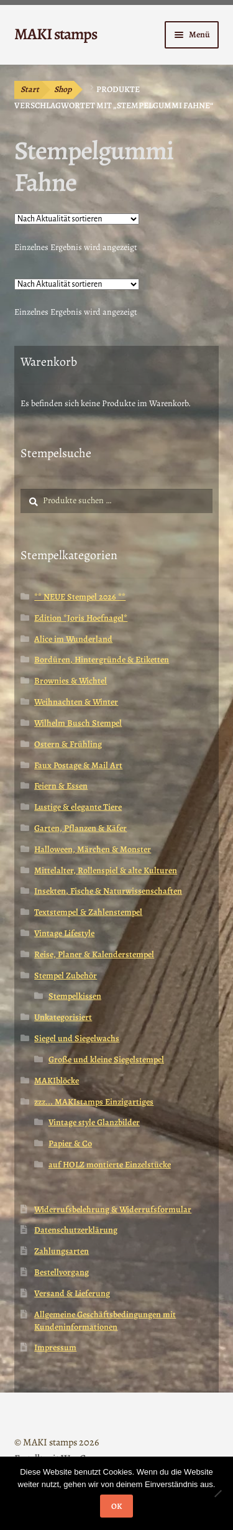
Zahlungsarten (61, 1251)
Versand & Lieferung (72, 1293)
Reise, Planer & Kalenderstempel (94, 954)
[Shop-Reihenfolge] (76, 219)
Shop (62, 89)
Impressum (55, 1347)
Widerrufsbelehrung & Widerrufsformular (112, 1209)
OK (116, 1506)
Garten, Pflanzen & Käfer (80, 828)
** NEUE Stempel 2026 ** (80, 597)
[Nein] (217, 1493)
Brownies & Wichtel (70, 681)
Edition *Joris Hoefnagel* (80, 618)
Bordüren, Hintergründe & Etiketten (101, 659)
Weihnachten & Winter (76, 702)
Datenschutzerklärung (75, 1230)
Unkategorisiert (63, 1017)
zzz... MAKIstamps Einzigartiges (93, 1102)
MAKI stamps (55, 34)
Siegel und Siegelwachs (76, 1038)
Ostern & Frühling (68, 744)
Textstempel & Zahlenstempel (88, 912)
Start (30, 89)
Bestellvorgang (61, 1272)
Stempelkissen (74, 996)
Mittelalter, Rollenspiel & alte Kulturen (105, 870)
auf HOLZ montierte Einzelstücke (109, 1165)
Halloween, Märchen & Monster (92, 849)
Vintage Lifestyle (64, 933)
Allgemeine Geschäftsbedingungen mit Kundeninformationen (105, 1321)
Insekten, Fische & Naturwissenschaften (108, 891)
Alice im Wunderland (73, 639)
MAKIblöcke (56, 1081)
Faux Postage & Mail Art (78, 765)
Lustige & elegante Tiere (78, 807)
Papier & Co (70, 1143)
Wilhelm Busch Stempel (78, 723)
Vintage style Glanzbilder (94, 1122)
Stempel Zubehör (65, 975)
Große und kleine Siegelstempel (106, 1059)
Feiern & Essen (61, 786)
